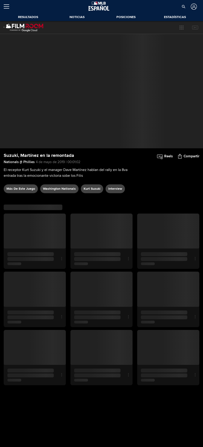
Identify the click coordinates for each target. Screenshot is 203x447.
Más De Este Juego (20, 189)
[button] (181, 27)
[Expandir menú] (8, 6)
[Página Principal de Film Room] (23, 27)
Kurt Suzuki (92, 189)
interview (115, 189)
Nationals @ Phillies (19, 162)
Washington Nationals (59, 189)
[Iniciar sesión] (193, 7)
